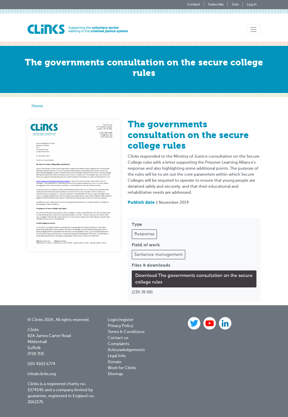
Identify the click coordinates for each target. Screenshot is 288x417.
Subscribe (216, 4)
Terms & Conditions (126, 332)
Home (37, 106)
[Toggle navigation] (253, 30)
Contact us (118, 338)
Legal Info (117, 356)
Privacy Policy (120, 326)
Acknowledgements (126, 350)
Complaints (118, 344)
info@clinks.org (42, 374)
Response (144, 234)
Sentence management (158, 254)
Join (235, 4)
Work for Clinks (122, 368)
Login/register (120, 320)
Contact (193, 4)
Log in (251, 4)
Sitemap (115, 374)
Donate (114, 362)
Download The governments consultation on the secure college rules (193, 278)
